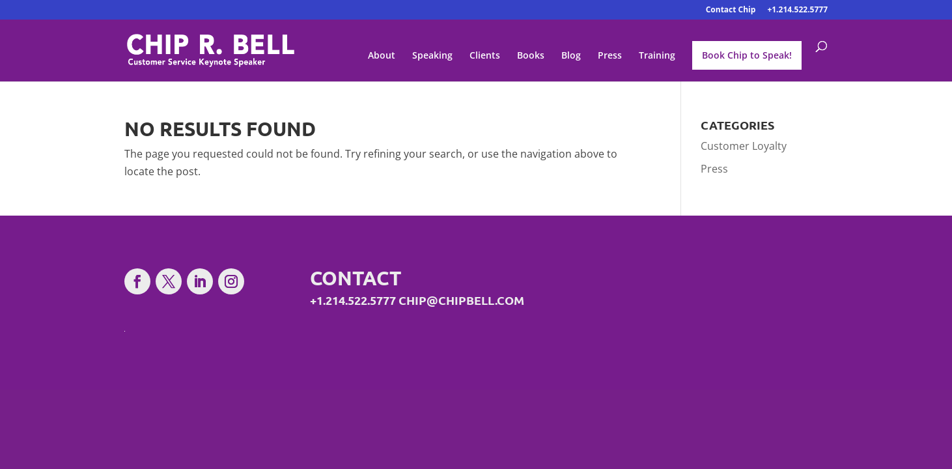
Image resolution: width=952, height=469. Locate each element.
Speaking (432, 56)
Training (657, 56)
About (381, 56)
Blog (571, 56)
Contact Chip (731, 10)
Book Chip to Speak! (747, 55)
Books (530, 56)
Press (610, 56)
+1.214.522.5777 (797, 10)
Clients (484, 56)
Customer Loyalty (744, 146)
